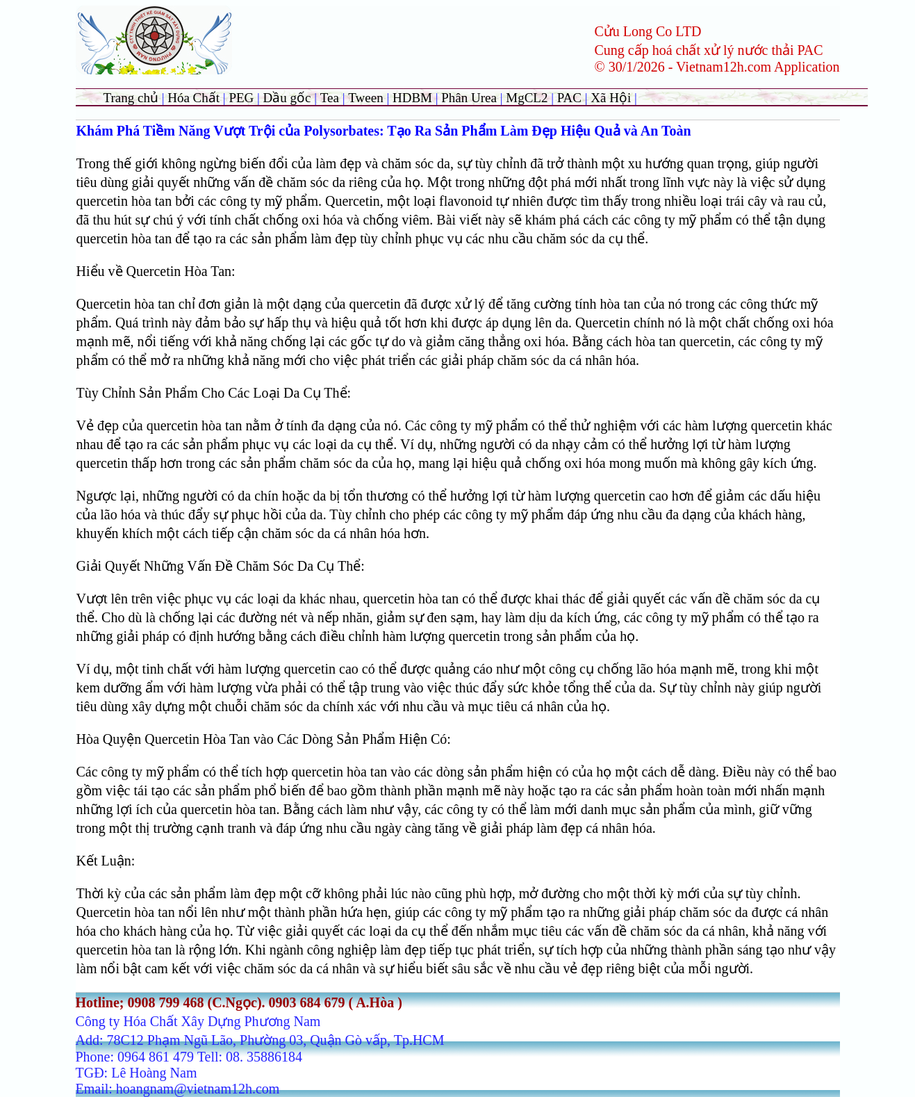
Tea (331, 97)
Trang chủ (131, 97)
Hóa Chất (193, 97)
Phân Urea (469, 97)
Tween (365, 97)
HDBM (412, 97)
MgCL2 (526, 97)
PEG (241, 97)
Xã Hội (612, 97)
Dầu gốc (287, 97)
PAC (569, 97)
